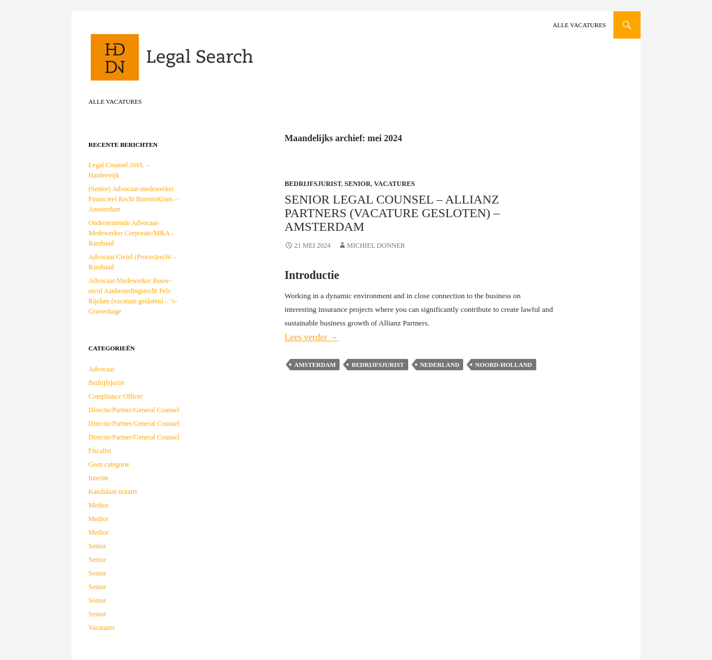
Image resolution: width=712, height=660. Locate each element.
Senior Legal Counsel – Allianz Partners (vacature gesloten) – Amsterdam (392, 213)
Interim (98, 478)
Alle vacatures (579, 25)
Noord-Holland (503, 364)
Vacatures (394, 184)
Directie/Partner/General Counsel (133, 410)
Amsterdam (315, 364)
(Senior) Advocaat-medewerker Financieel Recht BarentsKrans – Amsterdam (133, 199)
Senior (358, 184)
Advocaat (101, 369)
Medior (98, 505)
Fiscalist (99, 451)
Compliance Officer (115, 396)
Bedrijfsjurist (313, 184)
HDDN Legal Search (207, 62)
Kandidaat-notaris (112, 492)
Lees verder (311, 337)
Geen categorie (108, 464)
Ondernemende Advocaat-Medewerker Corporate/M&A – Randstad (131, 233)
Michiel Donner (376, 245)
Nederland (440, 364)
